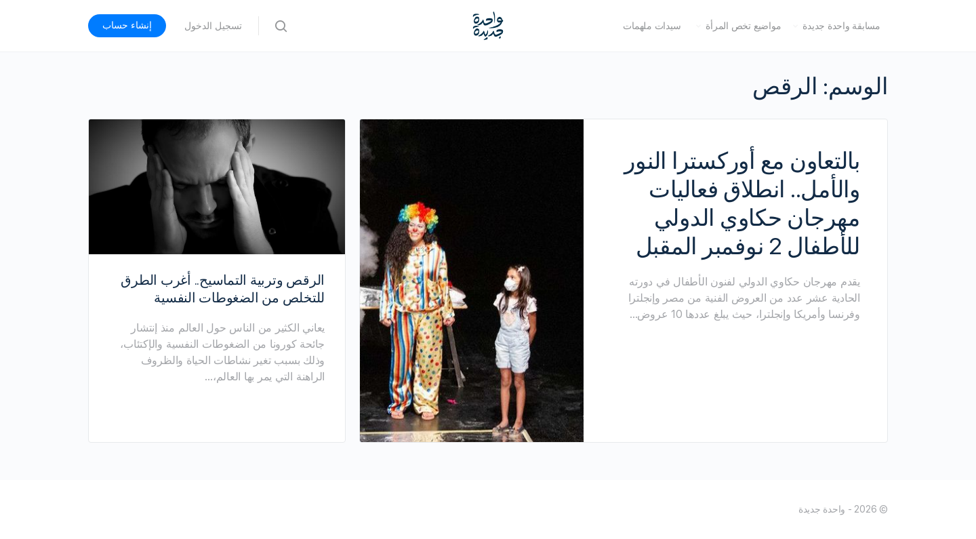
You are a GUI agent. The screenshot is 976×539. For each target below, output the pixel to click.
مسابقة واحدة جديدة (841, 25)
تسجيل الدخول (213, 25)
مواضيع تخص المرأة (743, 25)
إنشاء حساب (127, 25)
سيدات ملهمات (651, 25)
